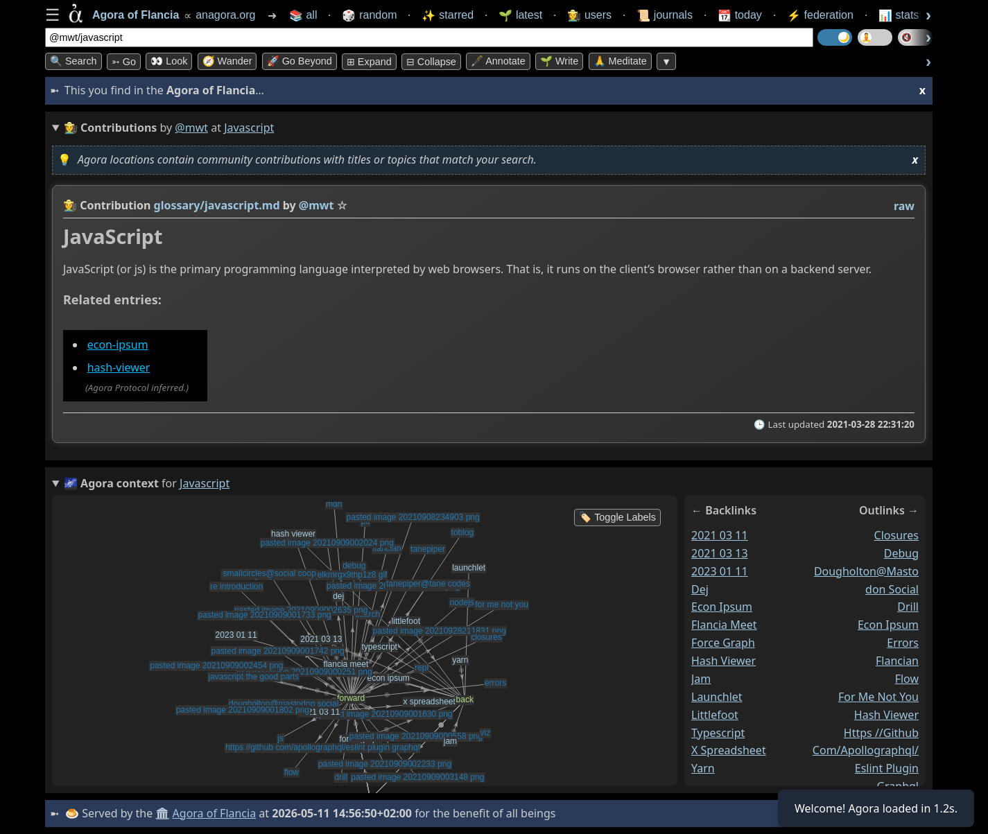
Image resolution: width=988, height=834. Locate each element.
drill (908, 606)
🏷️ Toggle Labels (617, 517)
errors (903, 642)
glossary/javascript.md (217, 205)
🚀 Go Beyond (299, 61)
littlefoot (714, 714)
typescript (718, 732)
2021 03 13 (719, 552)
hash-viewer (118, 367)
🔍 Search (73, 61)
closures (896, 534)
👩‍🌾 (70, 205)
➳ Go (124, 61)
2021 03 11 (719, 534)
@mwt (191, 127)
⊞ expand (369, 61)
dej (700, 588)
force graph (723, 642)
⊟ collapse (431, 61)
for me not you (878, 696)
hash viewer (723, 660)
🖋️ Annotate (498, 61)
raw (904, 206)
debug (901, 552)
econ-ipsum (117, 344)
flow (907, 678)
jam (701, 678)
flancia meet (724, 624)
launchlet (717, 696)
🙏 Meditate (620, 61)
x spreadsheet (728, 750)
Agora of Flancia (215, 813)
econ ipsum (721, 606)
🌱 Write (559, 61)
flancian (897, 660)
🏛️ (162, 813)
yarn (703, 768)
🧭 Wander (227, 61)
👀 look (168, 61)
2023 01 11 (719, 570)
